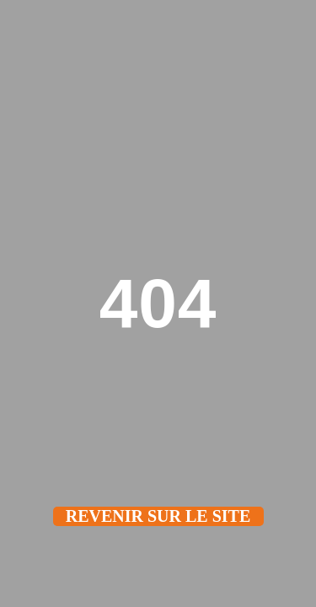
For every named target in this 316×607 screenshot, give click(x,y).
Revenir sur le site (158, 516)
